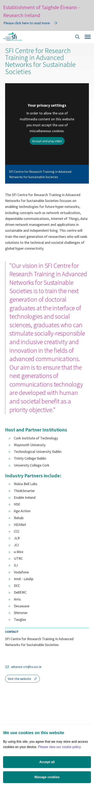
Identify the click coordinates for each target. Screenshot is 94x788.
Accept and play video (47, 141)
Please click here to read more (26, 23)
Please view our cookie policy (59, 747)
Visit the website (24, 679)
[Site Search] (77, 37)
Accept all (47, 762)
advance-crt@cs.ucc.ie (26, 667)
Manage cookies (47, 777)
